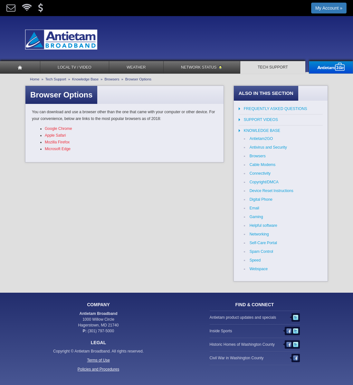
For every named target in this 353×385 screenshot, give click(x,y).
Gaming (256, 217)
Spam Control (261, 251)
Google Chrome (58, 128)
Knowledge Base (85, 79)
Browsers (112, 79)
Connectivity (260, 173)
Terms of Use (98, 360)
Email (254, 208)
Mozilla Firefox (57, 142)
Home (34, 79)
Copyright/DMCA (264, 182)
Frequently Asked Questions (275, 108)
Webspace (259, 269)
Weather (136, 67)
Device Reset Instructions (271, 190)
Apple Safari (55, 135)
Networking (259, 234)
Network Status (201, 67)
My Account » (328, 8)
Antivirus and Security (268, 147)
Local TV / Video (74, 67)
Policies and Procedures (98, 369)
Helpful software (263, 225)
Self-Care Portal (263, 243)
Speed (255, 260)
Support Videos (261, 119)
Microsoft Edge (58, 149)
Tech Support (273, 67)
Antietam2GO (261, 138)
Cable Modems (263, 164)
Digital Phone (261, 199)
